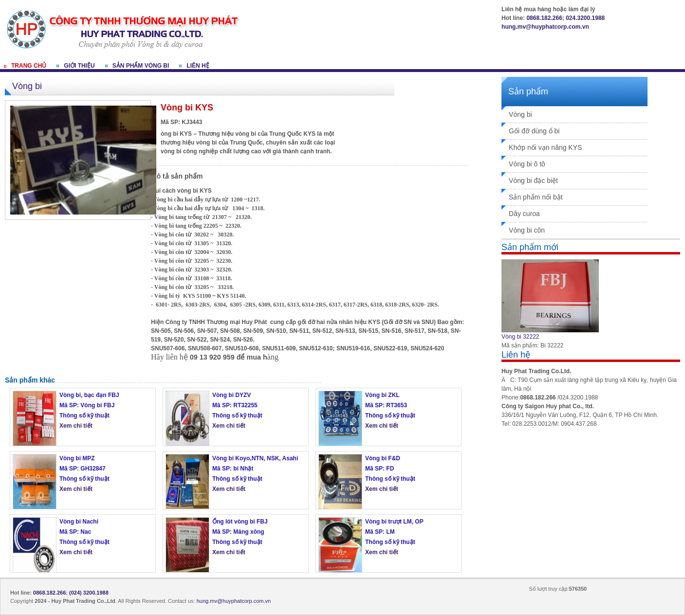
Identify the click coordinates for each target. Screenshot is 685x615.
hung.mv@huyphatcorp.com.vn (545, 26)
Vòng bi (520, 114)
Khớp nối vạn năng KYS (545, 147)
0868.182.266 (544, 18)
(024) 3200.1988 (89, 593)
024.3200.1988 (585, 18)
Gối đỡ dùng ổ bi (534, 131)
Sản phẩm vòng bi (140, 65)
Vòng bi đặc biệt (533, 180)
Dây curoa (524, 213)
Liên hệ (197, 65)
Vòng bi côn (527, 230)
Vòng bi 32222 (520, 336)
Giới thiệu (79, 65)
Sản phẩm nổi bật (536, 197)
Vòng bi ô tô (527, 164)
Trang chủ (28, 65)
